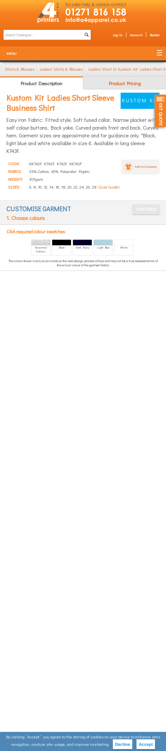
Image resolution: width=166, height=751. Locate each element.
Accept (146, 744)
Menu (11, 53)
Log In (118, 34)
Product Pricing (125, 83)
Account (136, 34)
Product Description (41, 83)
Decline (122, 744)
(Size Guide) (109, 187)
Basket (155, 34)
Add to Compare (146, 167)
